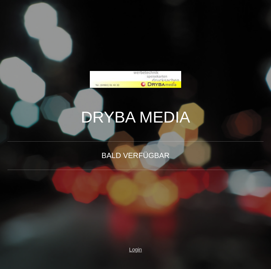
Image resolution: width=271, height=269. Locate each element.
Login (135, 250)
